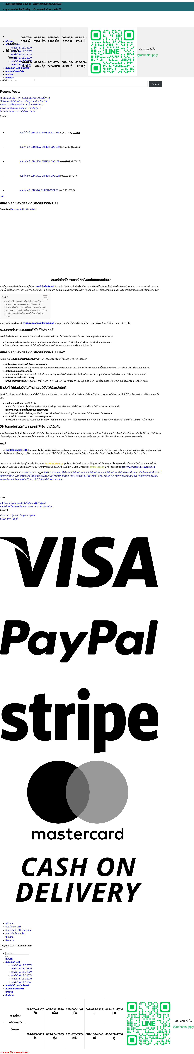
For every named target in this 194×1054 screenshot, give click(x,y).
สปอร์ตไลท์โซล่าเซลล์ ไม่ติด (89, 476)
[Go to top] (1, 949)
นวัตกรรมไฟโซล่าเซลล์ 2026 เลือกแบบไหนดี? (21, 104)
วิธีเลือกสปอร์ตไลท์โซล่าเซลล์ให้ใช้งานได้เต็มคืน (26, 313)
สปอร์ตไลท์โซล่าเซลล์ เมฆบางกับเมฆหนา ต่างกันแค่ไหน (26, 506)
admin (33, 209)
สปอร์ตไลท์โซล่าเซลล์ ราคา (61, 476)
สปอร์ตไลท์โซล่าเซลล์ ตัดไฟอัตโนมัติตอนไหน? (23, 301)
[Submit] (6, 956)
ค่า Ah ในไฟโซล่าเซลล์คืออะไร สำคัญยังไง (20, 108)
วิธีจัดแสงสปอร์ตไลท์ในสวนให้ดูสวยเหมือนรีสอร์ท (23, 101)
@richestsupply (147, 55)
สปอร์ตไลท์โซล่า (94, 472)
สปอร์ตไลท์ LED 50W (21, 64)
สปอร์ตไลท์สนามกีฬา (14, 71)
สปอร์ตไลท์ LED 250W (21, 51)
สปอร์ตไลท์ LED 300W (21, 48)
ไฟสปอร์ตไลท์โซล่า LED (26, 479)
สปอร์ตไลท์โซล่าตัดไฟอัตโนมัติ (117, 472)
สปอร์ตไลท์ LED (13, 927)
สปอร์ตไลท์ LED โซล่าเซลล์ (17, 68)
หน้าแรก (9, 41)
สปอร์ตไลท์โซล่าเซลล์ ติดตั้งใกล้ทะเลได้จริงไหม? (23, 503)
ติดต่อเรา (9, 78)
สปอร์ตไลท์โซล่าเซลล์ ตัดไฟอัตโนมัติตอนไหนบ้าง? (27, 307)
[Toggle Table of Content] (44, 297)
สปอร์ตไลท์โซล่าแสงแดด (145, 476)
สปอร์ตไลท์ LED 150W (21, 58)
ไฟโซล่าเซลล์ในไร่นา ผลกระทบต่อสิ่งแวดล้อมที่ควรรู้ (25, 98)
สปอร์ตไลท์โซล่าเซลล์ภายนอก (118, 476)
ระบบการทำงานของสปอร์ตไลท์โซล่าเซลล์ (24, 304)
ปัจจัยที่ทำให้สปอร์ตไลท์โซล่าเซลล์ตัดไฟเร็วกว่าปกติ (27, 310)
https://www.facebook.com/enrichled (137, 467)
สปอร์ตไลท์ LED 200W (21, 54)
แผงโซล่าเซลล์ (7, 479)
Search (3, 80)
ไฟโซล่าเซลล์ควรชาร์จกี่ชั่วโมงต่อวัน (17, 111)
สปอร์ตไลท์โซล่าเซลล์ (143, 472)
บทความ (9, 74)
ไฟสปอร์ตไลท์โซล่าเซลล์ (50, 479)
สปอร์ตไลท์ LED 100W (21, 979)
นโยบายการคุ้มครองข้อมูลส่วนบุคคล (17, 515)
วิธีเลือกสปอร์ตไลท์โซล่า (73, 472)
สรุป (9, 316)
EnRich (47, 472)
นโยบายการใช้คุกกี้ (9, 519)
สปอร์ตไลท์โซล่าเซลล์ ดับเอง (33, 476)
